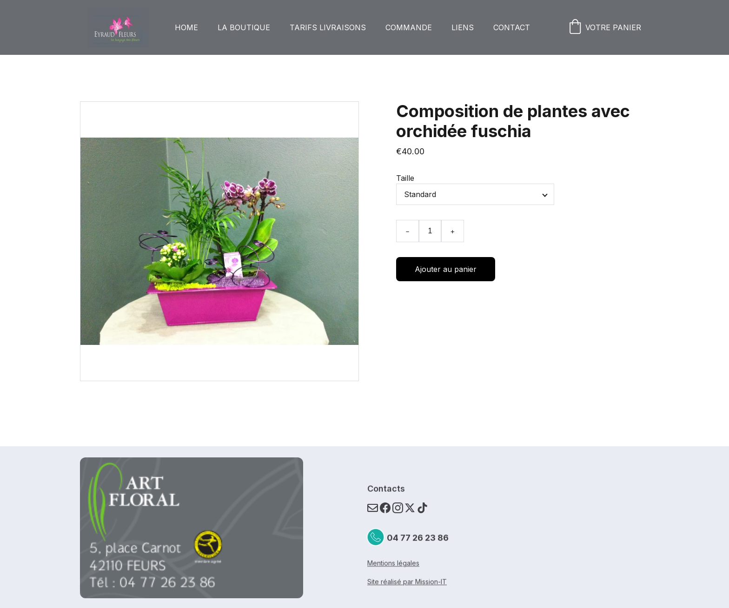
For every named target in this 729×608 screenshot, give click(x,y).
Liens (462, 27)
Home (186, 27)
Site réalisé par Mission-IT (407, 582)
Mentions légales (393, 564)
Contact (511, 27)
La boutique (244, 27)
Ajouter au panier (446, 269)
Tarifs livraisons (328, 27)
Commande (408, 27)
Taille (405, 178)
